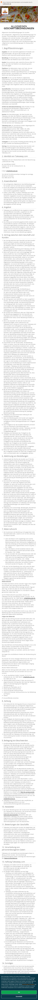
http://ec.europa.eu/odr (28, 792)
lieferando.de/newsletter (11, 815)
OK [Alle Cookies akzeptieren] (19, 992)
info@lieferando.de (11, 171)
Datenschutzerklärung (10, 858)
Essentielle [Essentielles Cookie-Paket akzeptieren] (19, 996)
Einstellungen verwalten (28, 984)
